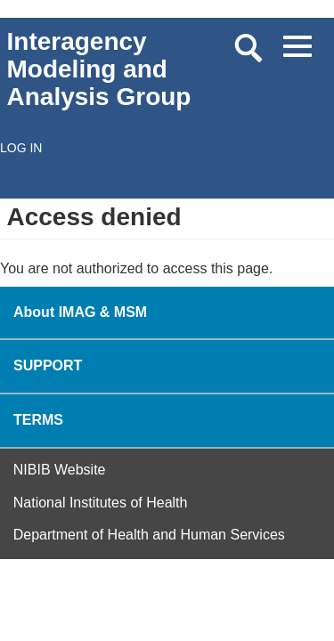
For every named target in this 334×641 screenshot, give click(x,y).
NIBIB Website (59, 469)
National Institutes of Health (100, 502)
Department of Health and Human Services (149, 534)
